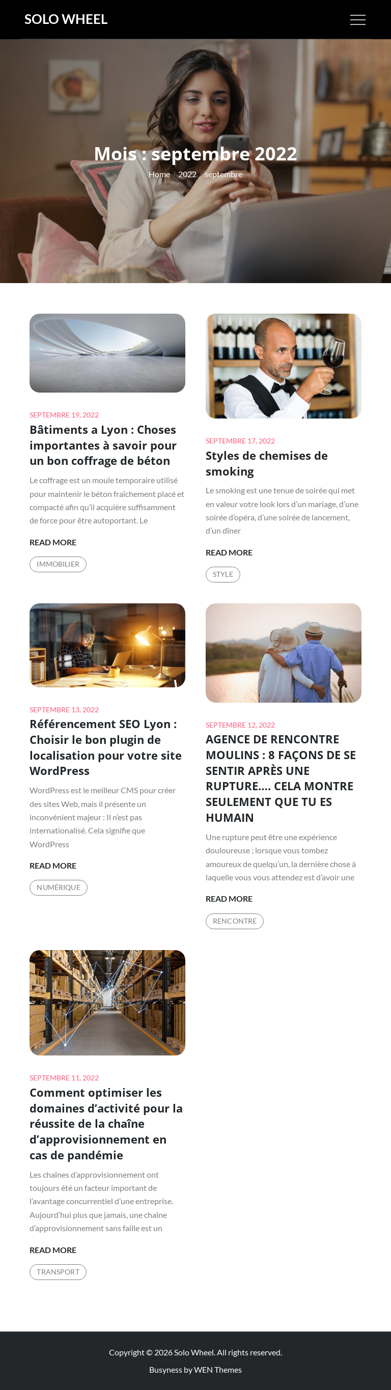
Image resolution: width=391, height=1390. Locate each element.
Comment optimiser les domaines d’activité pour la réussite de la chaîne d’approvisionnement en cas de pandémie (106, 1123)
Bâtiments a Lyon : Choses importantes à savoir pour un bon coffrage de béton (103, 445)
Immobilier (58, 564)
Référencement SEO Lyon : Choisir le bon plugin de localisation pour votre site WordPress (106, 747)
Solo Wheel (65, 19)
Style (223, 574)
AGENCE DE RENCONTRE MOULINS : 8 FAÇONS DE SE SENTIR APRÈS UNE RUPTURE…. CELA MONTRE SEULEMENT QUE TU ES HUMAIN (281, 778)
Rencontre (235, 920)
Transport (58, 1271)
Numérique (58, 887)
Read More (53, 542)
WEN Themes (218, 1369)
